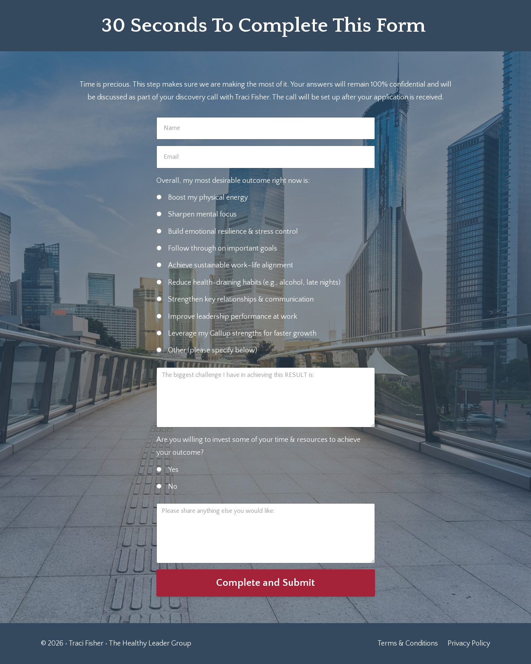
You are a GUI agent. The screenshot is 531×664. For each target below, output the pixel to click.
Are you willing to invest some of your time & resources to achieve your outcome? (258, 446)
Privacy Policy (469, 644)
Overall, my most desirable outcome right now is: (233, 181)
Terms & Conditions (407, 644)
